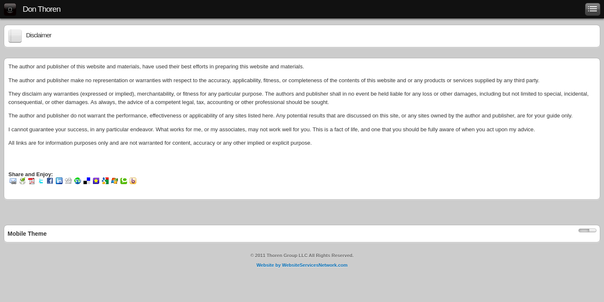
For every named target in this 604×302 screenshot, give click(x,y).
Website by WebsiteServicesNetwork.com (301, 265)
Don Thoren (41, 9)
